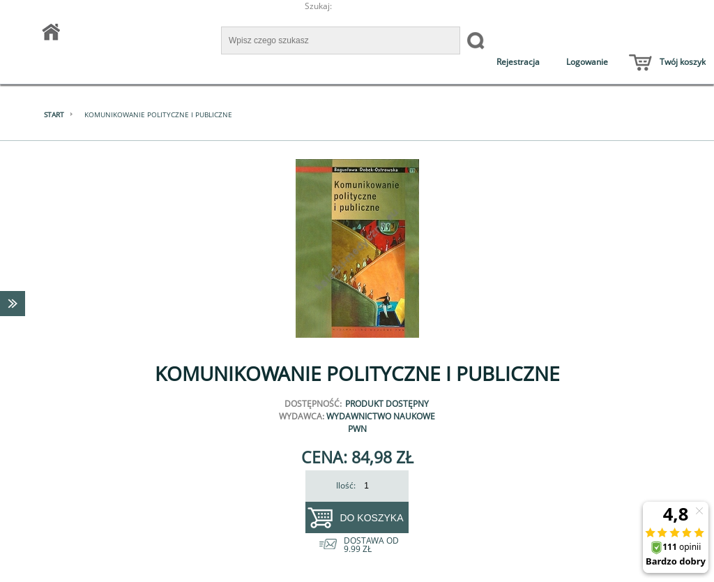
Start (54, 114)
